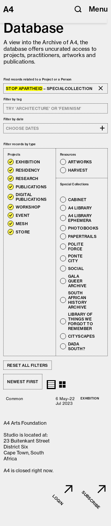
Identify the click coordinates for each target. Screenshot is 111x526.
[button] (78, 9)
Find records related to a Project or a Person (38, 79)
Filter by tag (13, 99)
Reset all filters (27, 365)
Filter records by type (20, 144)
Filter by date (13, 119)
